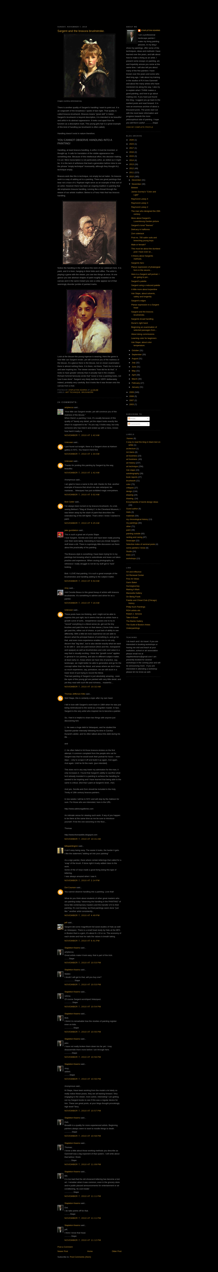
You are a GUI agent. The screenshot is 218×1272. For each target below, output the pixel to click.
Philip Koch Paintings (135, 607)
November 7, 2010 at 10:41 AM (82, 839)
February (136, 383)
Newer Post (62, 1251)
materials (130, 516)
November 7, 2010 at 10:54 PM (82, 1006)
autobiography (132, 473)
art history (130, 463)
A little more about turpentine (144, 289)
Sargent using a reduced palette (145, 285)
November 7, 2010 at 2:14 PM (82, 880)
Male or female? (138, 244)
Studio (129, 551)
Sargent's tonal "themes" (142, 225)
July (134, 362)
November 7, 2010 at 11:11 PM (82, 1196)
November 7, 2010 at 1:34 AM (81, 454)
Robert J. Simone (134, 614)
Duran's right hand (139, 323)
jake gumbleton (71, 530)
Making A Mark (132, 589)
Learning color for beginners (143, 338)
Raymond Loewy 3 (139, 203)
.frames (129, 438)
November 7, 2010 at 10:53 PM (82, 962)
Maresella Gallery (134, 593)
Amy (66, 588)
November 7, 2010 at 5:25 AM (81, 523)
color (128, 484)
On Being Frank (133, 596)
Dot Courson (70, 887)
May (134, 371)
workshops (131, 558)
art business (131, 456)
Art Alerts (130, 452)
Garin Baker (131, 582)
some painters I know (135, 548)
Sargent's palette (138, 281)
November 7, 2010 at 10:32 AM (82, 686)
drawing (129, 495)
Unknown (68, 442)
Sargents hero (137, 263)
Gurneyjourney (132, 586)
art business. (132, 459)
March (135, 379)
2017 (131, 148)
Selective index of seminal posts (140, 544)
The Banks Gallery (134, 621)
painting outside (133, 533)
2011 (131, 172)
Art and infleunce (133, 572)
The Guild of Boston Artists (138, 624)
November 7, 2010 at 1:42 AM (81, 435)
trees (128, 555)
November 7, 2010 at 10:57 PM (82, 1111)
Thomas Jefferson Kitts (74, 694)
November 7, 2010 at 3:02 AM (81, 494)
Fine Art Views (132, 579)
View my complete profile (139, 127)
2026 (131, 140)
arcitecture (131, 448)
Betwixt (134, 187)
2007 (131, 400)
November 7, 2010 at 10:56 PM (82, 1057)
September (137, 354)
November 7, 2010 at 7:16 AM (81, 603)
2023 (131, 144)
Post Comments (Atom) (80, 1257)
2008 (131, 396)
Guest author (132, 508)
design (129, 491)
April (134, 375)
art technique (72, 392)
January (136, 387)
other (128, 526)
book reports (131, 477)
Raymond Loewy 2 (139, 207)
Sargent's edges (138, 300)
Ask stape (130, 470)
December (137, 180)
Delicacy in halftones (140, 229)
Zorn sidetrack (137, 233)
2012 (131, 168)
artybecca (68, 407)
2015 (131, 156)
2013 (131, 164)
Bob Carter (69, 502)
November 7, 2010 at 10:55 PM (82, 1032)
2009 (131, 392)
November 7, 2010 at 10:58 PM (82, 1136)
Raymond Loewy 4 (139, 199)
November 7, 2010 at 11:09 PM (82, 1164)
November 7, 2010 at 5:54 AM (81, 581)
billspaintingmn (71, 846)
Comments (134, 424)
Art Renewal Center (135, 575)
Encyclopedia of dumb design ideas (142, 502)
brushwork (87, 392)
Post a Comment (65, 1247)
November (137, 184)
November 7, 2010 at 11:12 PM (82, 1240)
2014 (131, 160)
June (134, 367)
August (135, 358)
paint (128, 530)
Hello (128, 512)
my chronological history (137, 519)
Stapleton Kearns (72, 948)
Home (90, 1251)
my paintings (132, 523)
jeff (65, 922)
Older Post (116, 1251)
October (136, 350)
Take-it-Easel (132, 617)
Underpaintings (133, 628)
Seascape (130, 540)
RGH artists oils (133, 610)
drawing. (130, 498)
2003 (131, 404)
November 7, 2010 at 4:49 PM (82, 915)
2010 (131, 176)
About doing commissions (142, 334)
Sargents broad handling (142, 319)
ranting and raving (134, 537)
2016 (131, 152)
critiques (130, 488)
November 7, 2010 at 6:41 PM (82, 941)
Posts (132, 418)
